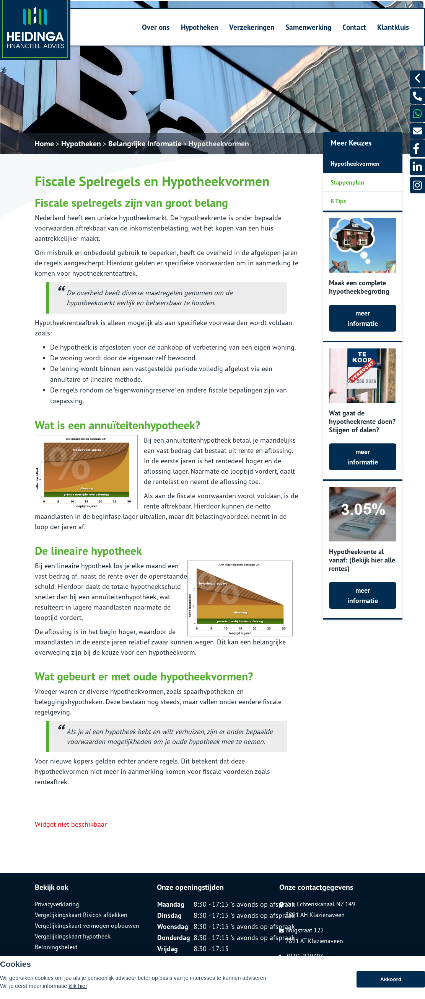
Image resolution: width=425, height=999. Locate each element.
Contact (354, 27)
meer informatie (362, 318)
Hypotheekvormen (219, 144)
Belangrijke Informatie (144, 144)
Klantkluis (393, 27)
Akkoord (390, 985)
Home (44, 144)
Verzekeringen (251, 27)
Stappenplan (347, 182)
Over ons (155, 27)
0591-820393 (301, 956)
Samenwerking (308, 27)
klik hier (77, 991)
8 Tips (338, 201)
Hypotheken (199, 27)
